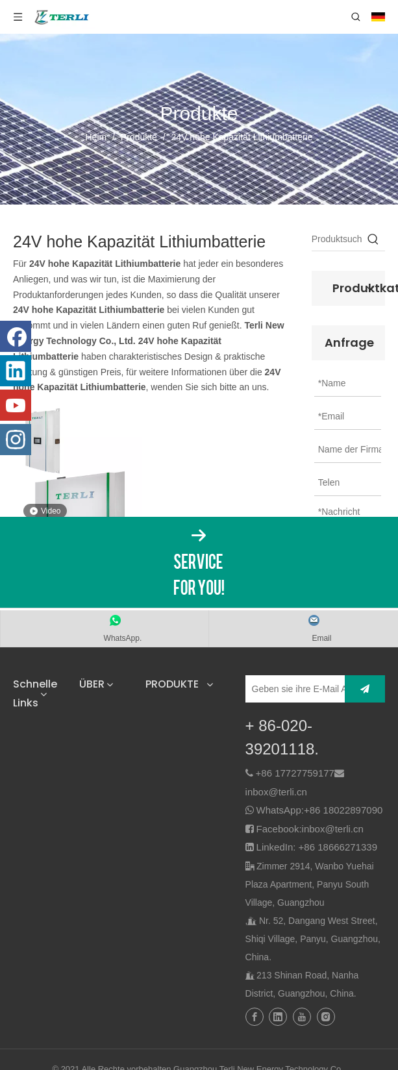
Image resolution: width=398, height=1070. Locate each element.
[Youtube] (15, 405)
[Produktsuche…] (337, 239)
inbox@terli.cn (276, 791)
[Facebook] (15, 336)
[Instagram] (15, 439)
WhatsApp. (123, 638)
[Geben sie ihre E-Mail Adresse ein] (302, 689)
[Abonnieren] (365, 689)
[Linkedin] (15, 370)
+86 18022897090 (343, 809)
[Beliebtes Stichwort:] (373, 239)
